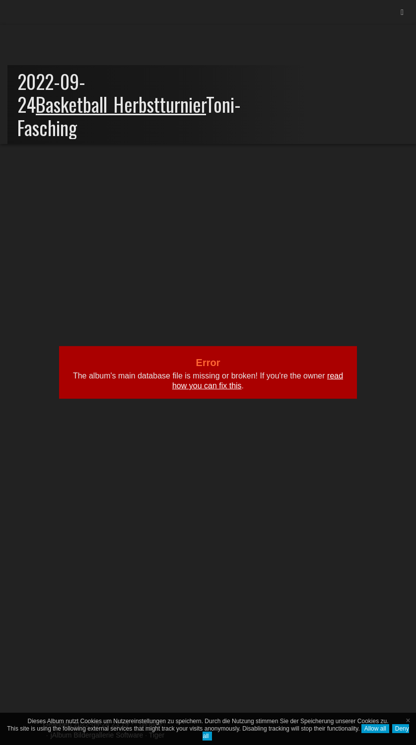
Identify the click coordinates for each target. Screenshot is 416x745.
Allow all (375, 728)
